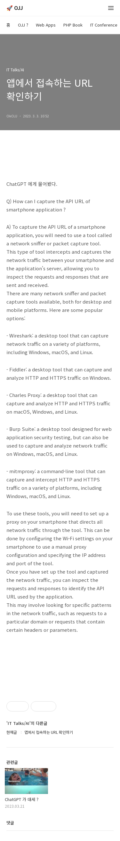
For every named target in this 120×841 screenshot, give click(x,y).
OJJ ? (23, 25)
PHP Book (73, 25)
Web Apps (46, 25)
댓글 (10, 823)
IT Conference (103, 25)
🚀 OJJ (14, 8)
